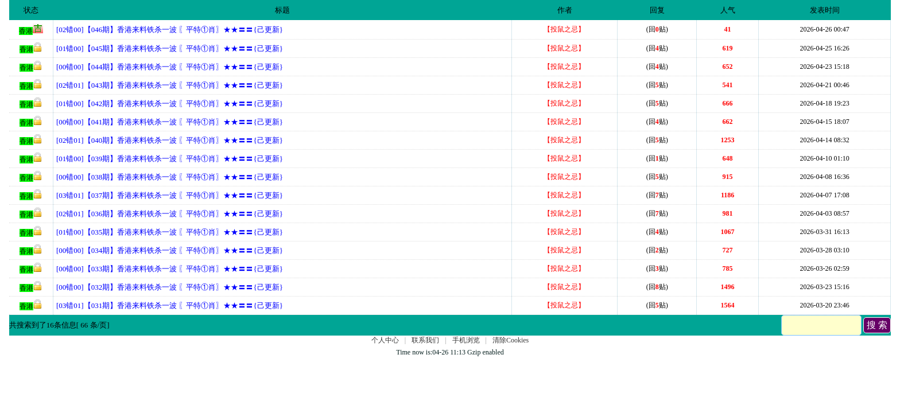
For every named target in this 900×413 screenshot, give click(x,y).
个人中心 (385, 340)
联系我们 (425, 340)
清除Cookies (510, 340)
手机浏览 (466, 340)
